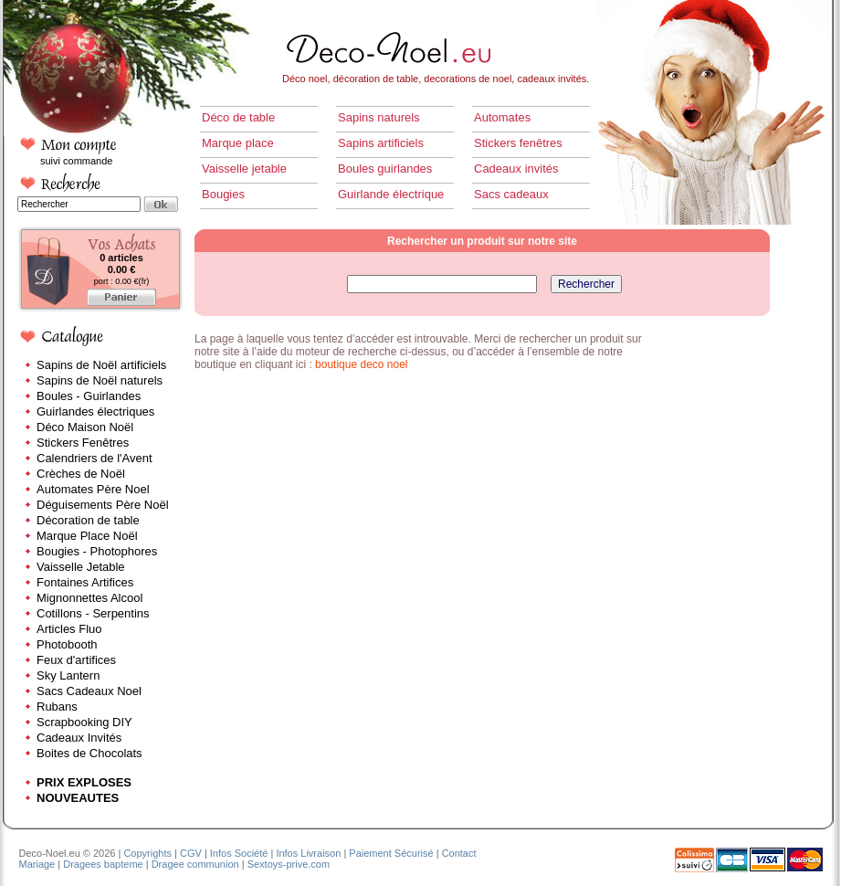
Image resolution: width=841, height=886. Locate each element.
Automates (502, 117)
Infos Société (239, 853)
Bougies (223, 194)
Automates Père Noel (93, 489)
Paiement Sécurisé (391, 853)
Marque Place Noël (87, 536)
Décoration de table (88, 520)
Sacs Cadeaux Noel (89, 691)
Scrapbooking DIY (84, 722)
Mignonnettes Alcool (89, 598)
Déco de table (238, 117)
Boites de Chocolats (89, 753)
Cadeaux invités (516, 168)
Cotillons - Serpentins (93, 613)
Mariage (37, 864)
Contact (459, 853)
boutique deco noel (361, 364)
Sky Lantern (68, 675)
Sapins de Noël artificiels (101, 365)
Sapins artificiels (381, 143)
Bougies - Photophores (97, 551)
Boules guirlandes (385, 168)
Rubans (57, 706)
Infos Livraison (308, 853)
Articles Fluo (69, 629)
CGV (191, 853)
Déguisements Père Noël (103, 505)
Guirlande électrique (391, 194)
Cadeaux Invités (79, 737)
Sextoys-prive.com (288, 864)
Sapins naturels (379, 117)
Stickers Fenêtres (83, 442)
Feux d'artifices (76, 660)
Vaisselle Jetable (81, 567)
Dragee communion (195, 864)
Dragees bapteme (102, 864)
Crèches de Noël (81, 473)
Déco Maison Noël (85, 427)
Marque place (238, 143)
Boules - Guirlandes (89, 396)
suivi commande (76, 160)
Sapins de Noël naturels (100, 380)
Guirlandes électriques (95, 411)
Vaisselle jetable (244, 168)
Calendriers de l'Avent (94, 458)
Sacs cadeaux (511, 194)
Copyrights (147, 853)
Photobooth (67, 644)
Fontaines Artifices (85, 582)
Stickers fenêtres (518, 143)
